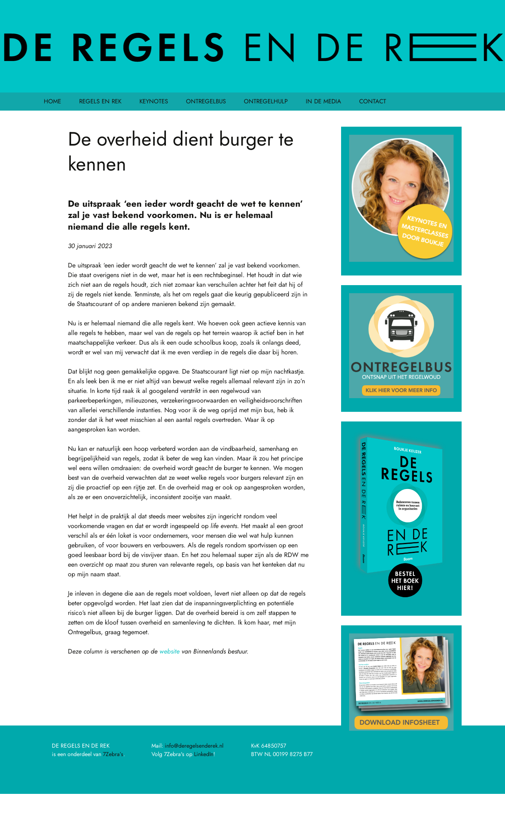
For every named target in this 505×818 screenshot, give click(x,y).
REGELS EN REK (100, 101)
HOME (52, 101)
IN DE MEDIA (323, 101)
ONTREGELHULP (266, 101)
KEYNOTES (153, 101)
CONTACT (372, 101)
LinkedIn (203, 754)
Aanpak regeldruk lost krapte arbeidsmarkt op (230, 708)
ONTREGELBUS (206, 101)
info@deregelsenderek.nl (194, 746)
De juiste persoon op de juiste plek (130, 696)
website (169, 651)
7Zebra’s (113, 754)
